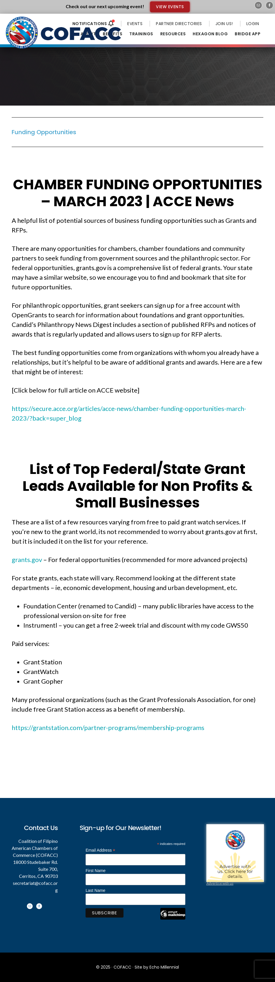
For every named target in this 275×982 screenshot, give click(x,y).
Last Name (95, 890)
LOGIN (252, 24)
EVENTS (134, 24)
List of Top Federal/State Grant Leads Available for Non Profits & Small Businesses (137, 485)
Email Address (100, 850)
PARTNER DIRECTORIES (179, 24)
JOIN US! (224, 24)
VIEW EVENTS (170, 7)
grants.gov (27, 559)
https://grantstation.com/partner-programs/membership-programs (108, 727)
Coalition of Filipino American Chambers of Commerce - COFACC (64, 32)
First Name (95, 870)
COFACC (122, 967)
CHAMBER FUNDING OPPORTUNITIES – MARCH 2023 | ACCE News (137, 193)
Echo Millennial (164, 967)
